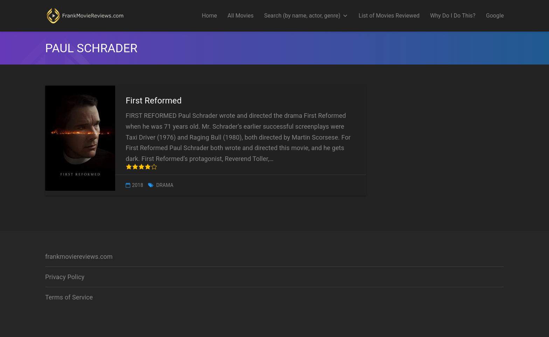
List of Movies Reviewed (389, 15)
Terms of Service (69, 297)
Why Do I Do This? (452, 15)
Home (209, 15)
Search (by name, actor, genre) (306, 16)
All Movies (241, 15)
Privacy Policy (64, 277)
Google (495, 15)
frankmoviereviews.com (79, 256)
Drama (164, 185)
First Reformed (154, 101)
